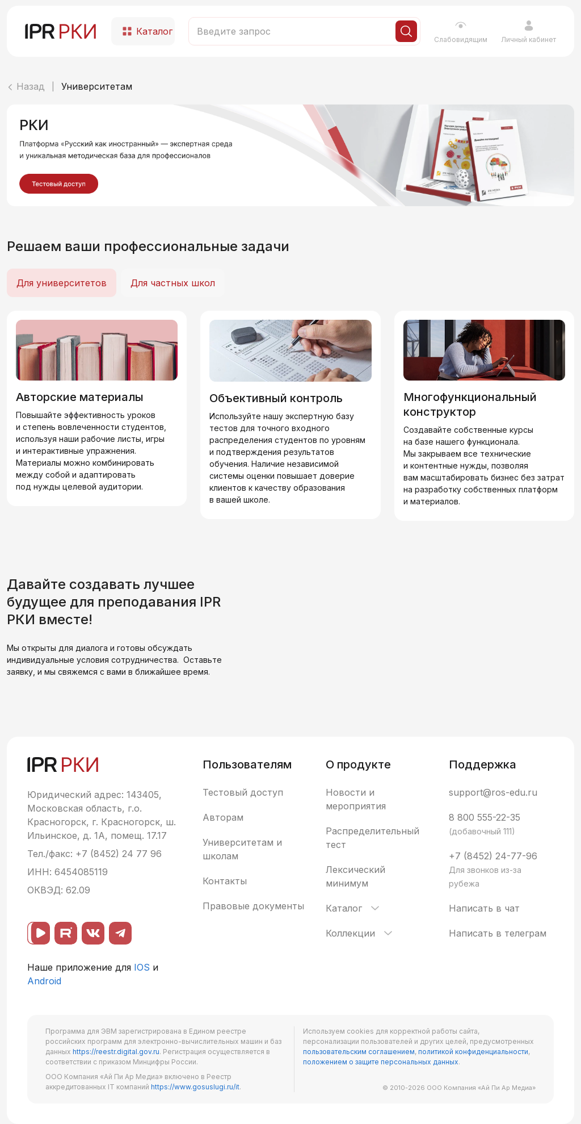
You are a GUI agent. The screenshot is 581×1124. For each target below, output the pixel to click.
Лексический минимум (355, 876)
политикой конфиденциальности (473, 1051)
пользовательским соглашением (359, 1051)
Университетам (96, 86)
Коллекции (360, 933)
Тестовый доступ (243, 792)
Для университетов (61, 283)
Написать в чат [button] (484, 908)
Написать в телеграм (497, 933)
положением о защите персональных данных (380, 1062)
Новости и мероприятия (356, 799)
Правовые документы (253, 906)
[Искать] (406, 31)
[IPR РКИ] (61, 31)
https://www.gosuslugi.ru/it (195, 1087)
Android (44, 981)
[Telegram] (120, 933)
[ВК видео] (38, 933)
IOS (142, 967)
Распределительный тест (372, 837)
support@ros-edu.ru (493, 792)
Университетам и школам (242, 849)
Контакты (225, 881)
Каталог (353, 908)
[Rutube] (65, 933)
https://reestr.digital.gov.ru (116, 1051)
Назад (26, 86)
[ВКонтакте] (93, 933)
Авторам (223, 817)
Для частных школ (172, 283)
